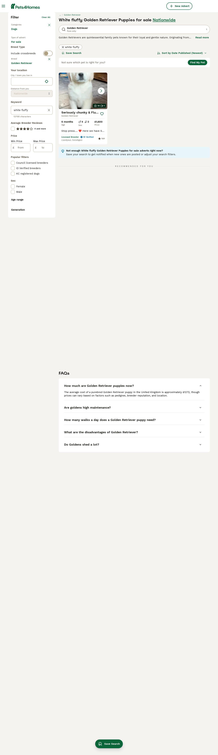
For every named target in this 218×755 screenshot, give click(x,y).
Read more (202, 87)
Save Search (71, 103)
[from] (20, 283)
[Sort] (182, 103)
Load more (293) (24, 199)
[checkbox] (13, 145)
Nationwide (164, 70)
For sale (19, 95)
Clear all (46, 67)
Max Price (39, 277)
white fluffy (70, 97)
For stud (19, 103)
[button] (83, 141)
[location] (32, 217)
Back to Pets (17, 74)
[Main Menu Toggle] (3, 6)
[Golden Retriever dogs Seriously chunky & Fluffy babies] (83, 141)
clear (47, 123)
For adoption (39, 95)
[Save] (102, 164)
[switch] (32, 116)
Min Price (16, 277)
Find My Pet (197, 112)
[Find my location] (46, 217)
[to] (43, 283)
